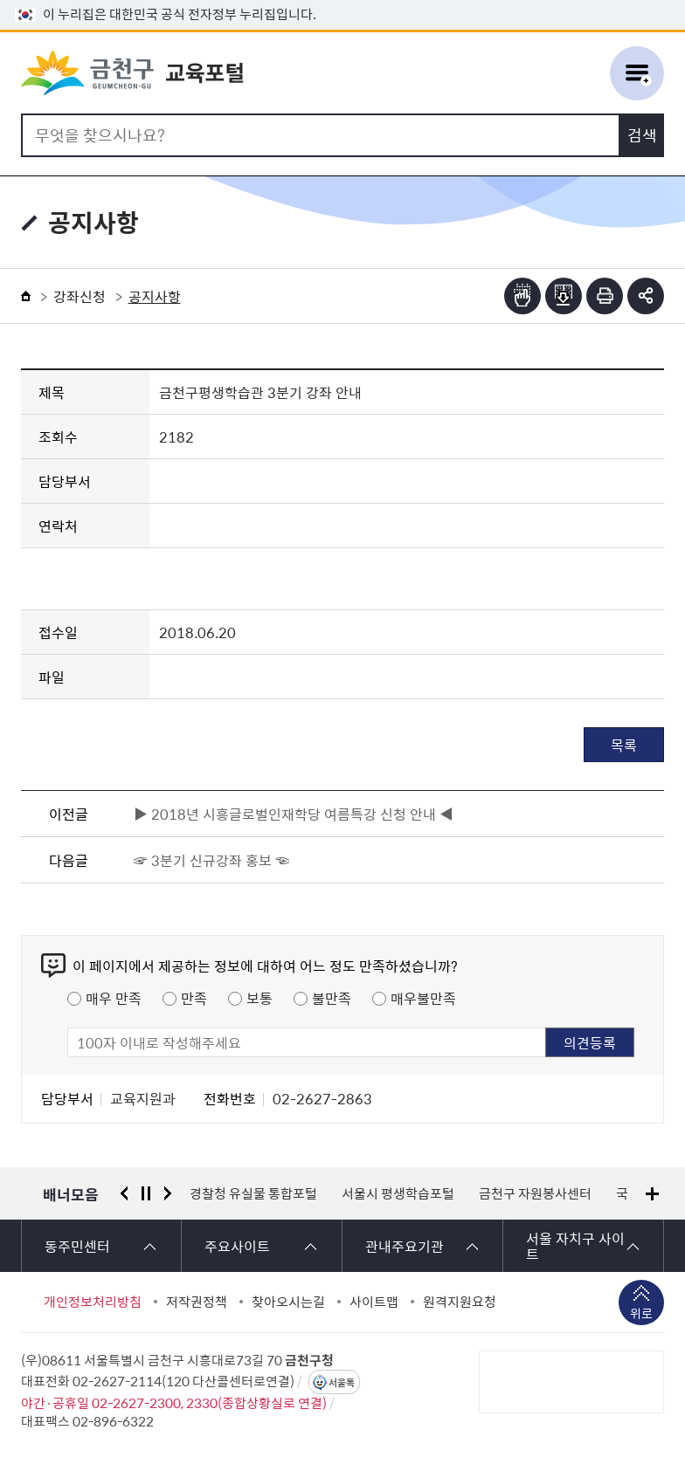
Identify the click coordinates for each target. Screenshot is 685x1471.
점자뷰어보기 (522, 296)
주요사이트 (237, 1245)
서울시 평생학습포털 (398, 1193)
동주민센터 (77, 1245)
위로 (641, 1314)
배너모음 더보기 (652, 1193)
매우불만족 (423, 997)
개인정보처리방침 (93, 1301)
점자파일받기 (563, 296)
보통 (259, 997)
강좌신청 (79, 295)
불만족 (331, 997)
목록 (624, 744)
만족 (194, 997)
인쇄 (604, 296)
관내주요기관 (404, 1245)
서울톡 (342, 1382)
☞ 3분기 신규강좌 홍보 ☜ (211, 859)
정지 (146, 1193)
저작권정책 (196, 1301)
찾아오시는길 (288, 1301)
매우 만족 (114, 997)
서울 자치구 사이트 (575, 1245)
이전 (124, 1193)
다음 (167, 1193)
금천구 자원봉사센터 (535, 1193)
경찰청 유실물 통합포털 (253, 1193)
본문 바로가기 (342, 0)
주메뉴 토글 (637, 73)
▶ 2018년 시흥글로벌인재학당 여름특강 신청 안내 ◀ (293, 813)
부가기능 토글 (645, 296)
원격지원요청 (459, 1301)
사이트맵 (373, 1301)
